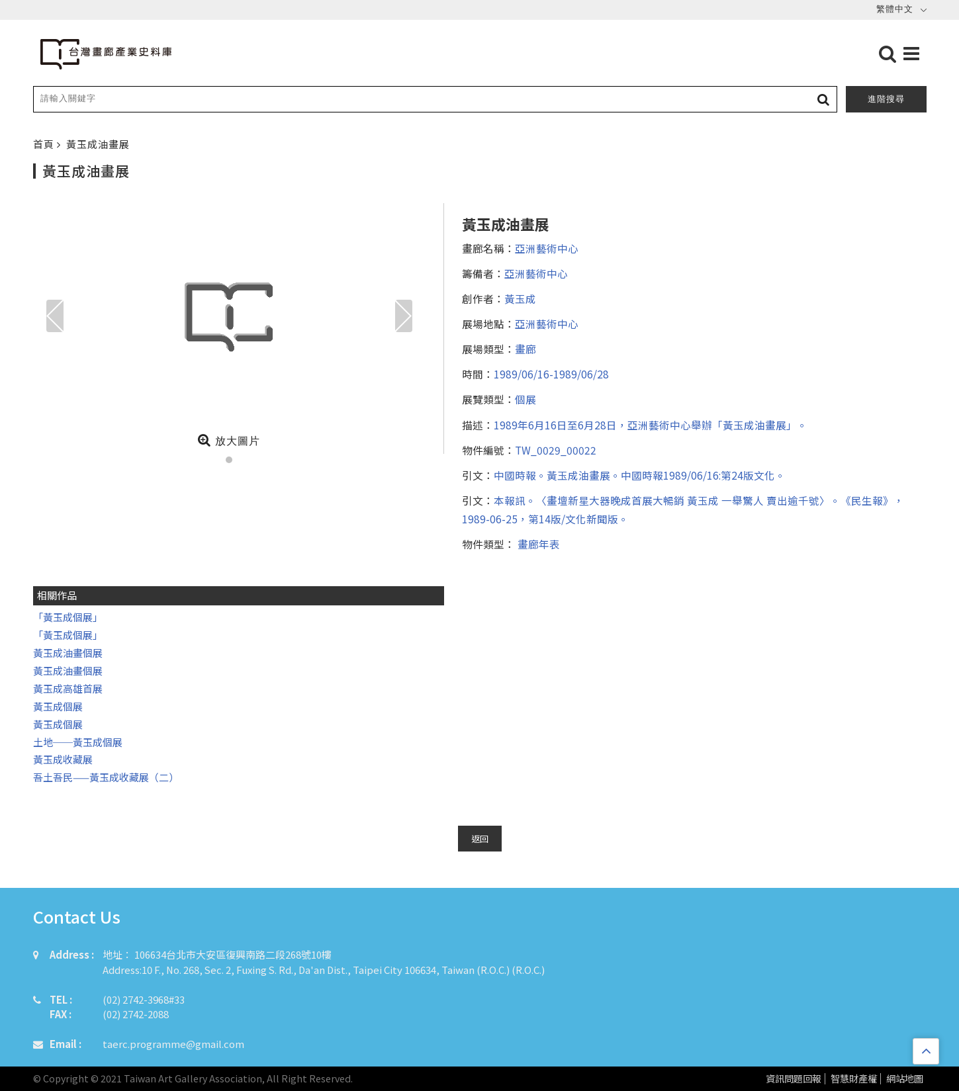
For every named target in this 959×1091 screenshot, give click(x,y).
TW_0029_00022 (555, 450)
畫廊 (525, 348)
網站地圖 (904, 1078)
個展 (525, 399)
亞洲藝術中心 (546, 248)
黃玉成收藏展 (63, 759)
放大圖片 (228, 440)
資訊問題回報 (793, 1078)
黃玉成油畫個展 (68, 653)
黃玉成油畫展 (98, 144)
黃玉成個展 (58, 706)
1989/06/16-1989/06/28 (551, 374)
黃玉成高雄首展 (68, 688)
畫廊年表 (537, 544)
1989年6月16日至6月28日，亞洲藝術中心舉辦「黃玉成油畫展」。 (650, 424)
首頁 (45, 144)
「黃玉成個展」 (68, 617)
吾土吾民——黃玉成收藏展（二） (106, 777)
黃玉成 (520, 298)
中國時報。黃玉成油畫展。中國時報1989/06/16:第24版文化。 (640, 475)
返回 (479, 838)
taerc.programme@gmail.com (173, 1044)
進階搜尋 (886, 99)
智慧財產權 (854, 1078)
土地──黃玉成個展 (77, 742)
